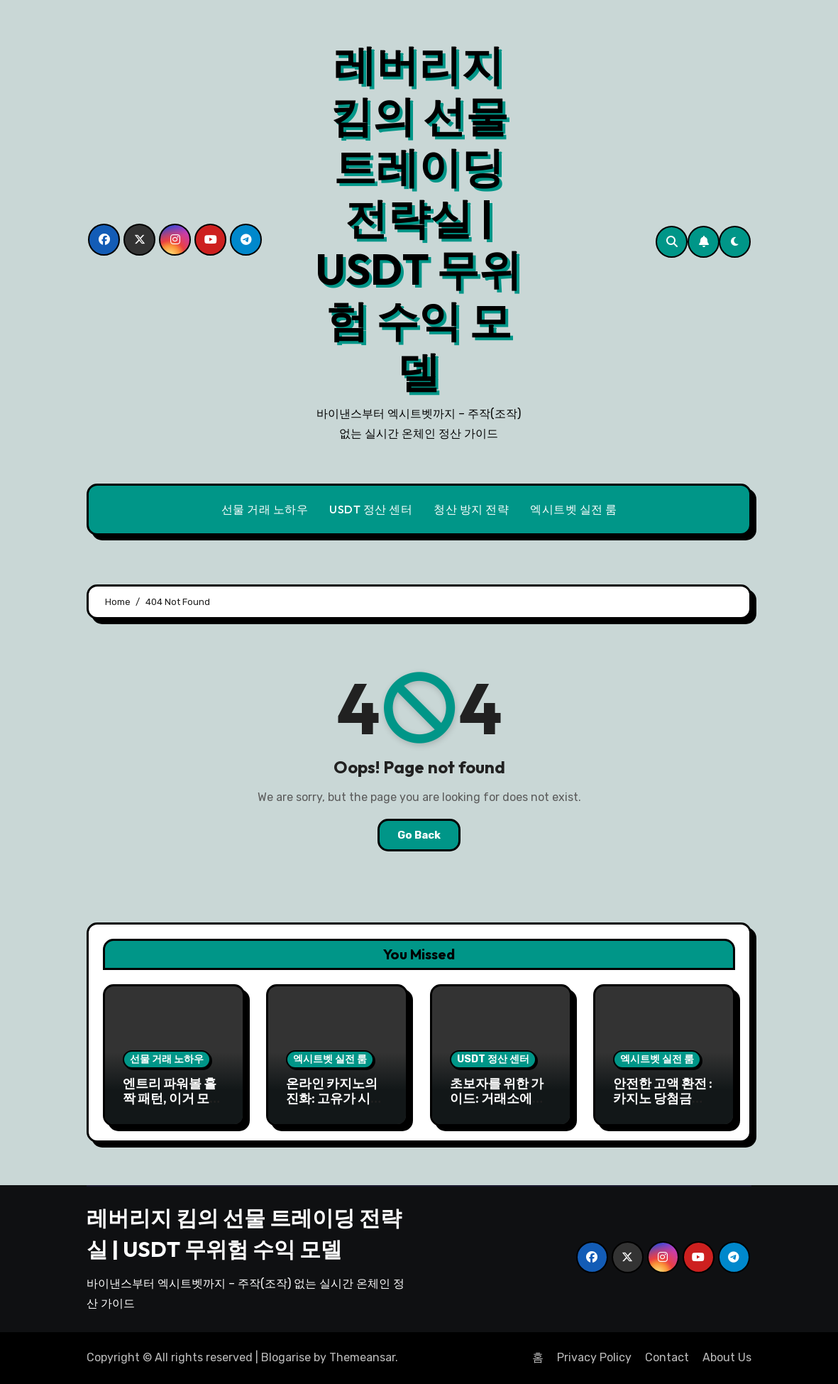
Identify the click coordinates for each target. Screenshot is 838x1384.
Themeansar (362, 1357)
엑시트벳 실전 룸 (573, 509)
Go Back (419, 835)
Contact (667, 1357)
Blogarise (286, 1357)
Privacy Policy (594, 1357)
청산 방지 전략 (471, 509)
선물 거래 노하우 (265, 509)
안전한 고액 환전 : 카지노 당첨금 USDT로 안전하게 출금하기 (663, 1106)
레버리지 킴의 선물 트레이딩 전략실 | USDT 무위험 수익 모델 (419, 218)
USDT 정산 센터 (370, 509)
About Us (726, 1357)
